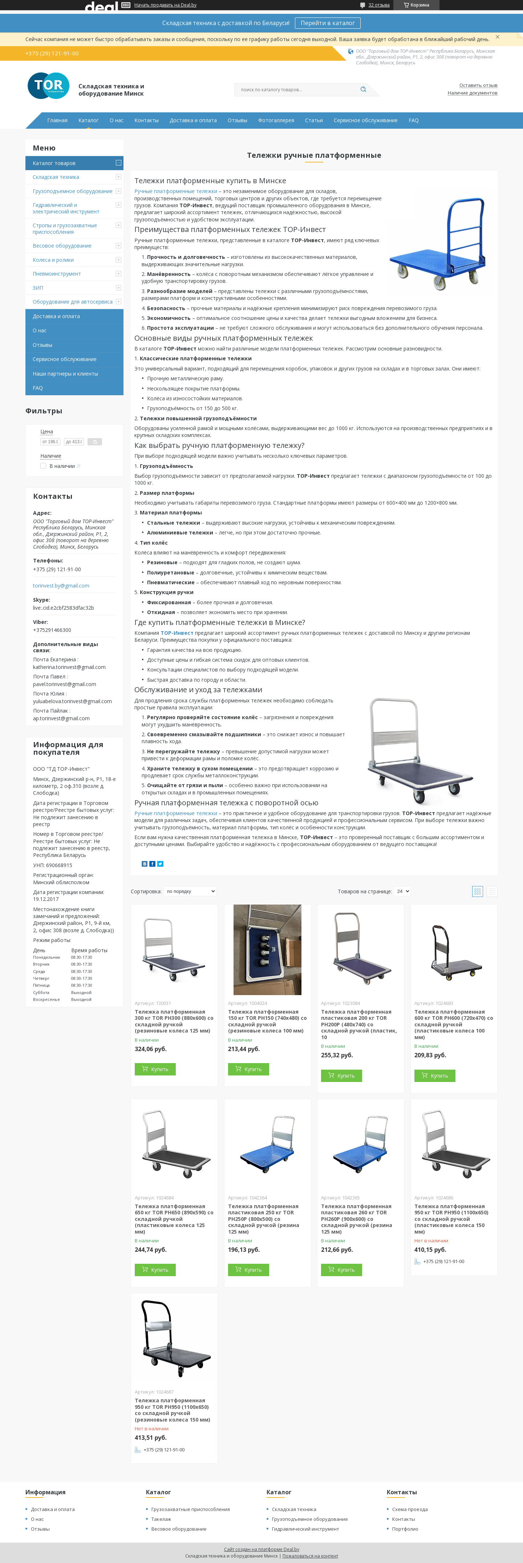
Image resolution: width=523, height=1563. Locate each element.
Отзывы (237, 120)
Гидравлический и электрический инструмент (66, 208)
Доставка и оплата (193, 120)
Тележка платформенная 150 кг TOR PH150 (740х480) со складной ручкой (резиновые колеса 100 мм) (267, 1021)
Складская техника (56, 176)
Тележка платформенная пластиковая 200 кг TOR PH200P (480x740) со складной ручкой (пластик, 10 (359, 1024)
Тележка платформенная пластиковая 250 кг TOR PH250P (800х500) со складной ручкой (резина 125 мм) (263, 1219)
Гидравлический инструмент (305, 1529)
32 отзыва (379, 5)
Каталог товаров (54, 163)
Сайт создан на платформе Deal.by (261, 1549)
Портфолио (405, 1529)
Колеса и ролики (53, 259)
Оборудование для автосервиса (73, 301)
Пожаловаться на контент (310, 1556)
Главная (57, 120)
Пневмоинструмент (57, 273)
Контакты (146, 120)
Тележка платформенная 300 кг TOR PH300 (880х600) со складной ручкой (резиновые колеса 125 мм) (174, 1021)
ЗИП (38, 287)
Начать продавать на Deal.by (165, 5)
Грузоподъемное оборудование (73, 191)
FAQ (414, 120)
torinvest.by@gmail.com (61, 585)
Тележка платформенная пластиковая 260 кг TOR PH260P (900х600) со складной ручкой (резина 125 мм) (356, 1219)
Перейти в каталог (328, 23)
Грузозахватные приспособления (190, 1509)
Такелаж (161, 1519)
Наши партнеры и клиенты (65, 373)
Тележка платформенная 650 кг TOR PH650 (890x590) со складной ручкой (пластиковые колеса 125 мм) (174, 1219)
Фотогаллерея (276, 120)
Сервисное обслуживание (366, 120)
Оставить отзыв (478, 85)
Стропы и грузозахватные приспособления (65, 228)
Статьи (314, 120)
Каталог (88, 120)
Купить (160, 1069)
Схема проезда (410, 1509)
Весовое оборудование (62, 245)
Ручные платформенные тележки (175, 191)
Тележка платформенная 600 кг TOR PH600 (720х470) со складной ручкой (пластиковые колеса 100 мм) (453, 1024)
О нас (116, 120)
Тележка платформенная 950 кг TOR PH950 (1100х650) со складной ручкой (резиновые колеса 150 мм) (172, 1410)
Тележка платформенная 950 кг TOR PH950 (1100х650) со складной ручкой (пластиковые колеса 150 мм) (451, 1219)
